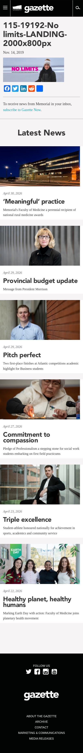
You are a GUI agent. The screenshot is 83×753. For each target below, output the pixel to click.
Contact (41, 727)
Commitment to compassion (26, 437)
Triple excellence (27, 519)
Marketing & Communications (41, 732)
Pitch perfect (22, 355)
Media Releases (41, 738)
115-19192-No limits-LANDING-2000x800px (35, 34)
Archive (41, 721)
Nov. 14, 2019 (13, 52)
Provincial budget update (40, 281)
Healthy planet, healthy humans (37, 602)
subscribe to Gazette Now (21, 110)
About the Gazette (41, 716)
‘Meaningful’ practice (34, 201)
